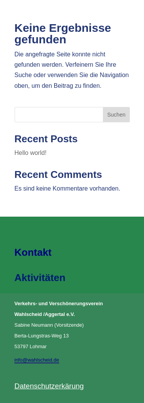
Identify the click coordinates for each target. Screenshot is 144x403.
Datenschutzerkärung (49, 386)
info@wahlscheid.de (37, 360)
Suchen (116, 115)
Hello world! (31, 153)
